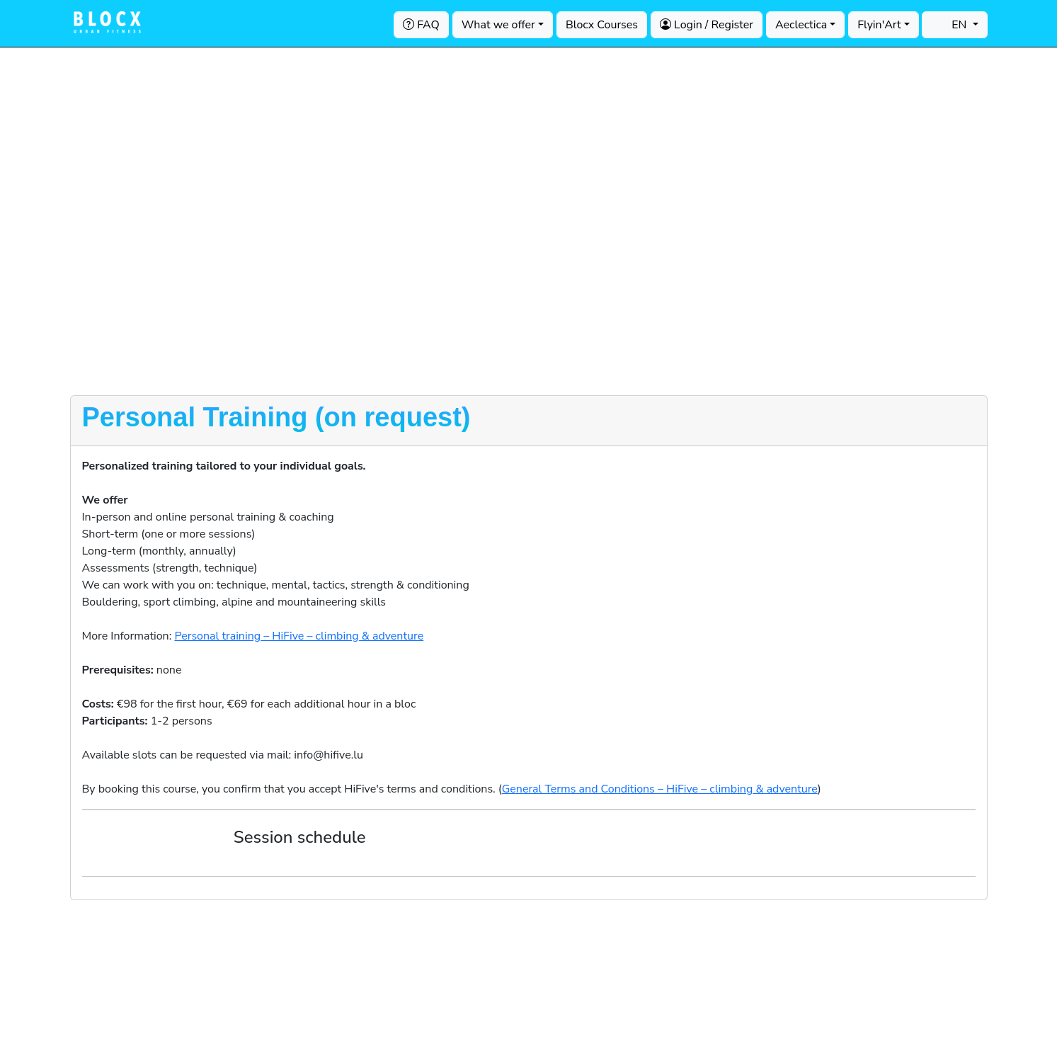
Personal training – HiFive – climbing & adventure (298, 636)
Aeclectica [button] (801, 25)
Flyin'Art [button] (879, 25)
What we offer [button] (498, 25)
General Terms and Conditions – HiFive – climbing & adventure (660, 789)
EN (950, 25)
